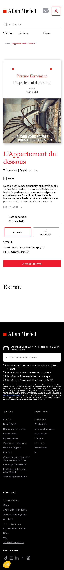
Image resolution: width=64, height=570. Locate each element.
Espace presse (10, 438)
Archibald (8, 519)
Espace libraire (10, 433)
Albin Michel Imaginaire (15, 476)
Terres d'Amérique (12, 523)
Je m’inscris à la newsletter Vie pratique (28, 376)
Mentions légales (12, 447)
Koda (6, 505)
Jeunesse (39, 443)
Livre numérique (46, 232)
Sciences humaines (44, 428)
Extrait (8, 178)
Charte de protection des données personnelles (16, 458)
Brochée (17, 232)
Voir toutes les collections (13, 542)
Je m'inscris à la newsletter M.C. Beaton (29, 372)
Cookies (7, 452)
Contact (7, 419)
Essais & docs (41, 424)
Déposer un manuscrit (14, 428)
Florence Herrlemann (20, 171)
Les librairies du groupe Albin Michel (15, 470)
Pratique (39, 438)
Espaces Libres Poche (14, 528)
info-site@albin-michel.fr (12, 395)
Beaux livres (41, 447)
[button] (7, 564)
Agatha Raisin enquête (15, 509)
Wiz (5, 537)
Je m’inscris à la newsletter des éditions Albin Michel (32, 367)
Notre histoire (10, 424)
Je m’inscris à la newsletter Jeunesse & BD (30, 379)
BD (36, 452)
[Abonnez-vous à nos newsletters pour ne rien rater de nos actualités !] (44, 10)
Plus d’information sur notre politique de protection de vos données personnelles (32, 398)
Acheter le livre (32, 263)
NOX (5, 533)
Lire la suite (13, 206)
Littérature (40, 419)
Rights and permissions (15, 443)
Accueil (6, 43)
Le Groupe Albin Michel (15, 464)
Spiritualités (41, 433)
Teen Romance (11, 500)
